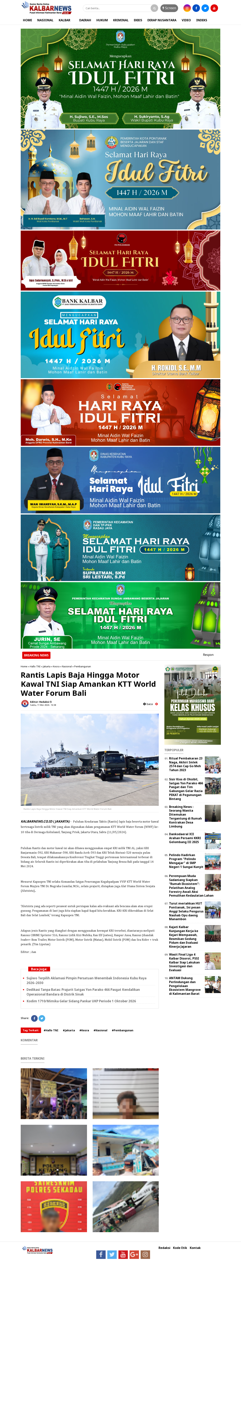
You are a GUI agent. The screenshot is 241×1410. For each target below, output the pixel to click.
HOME (27, 20)
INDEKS (201, 20)
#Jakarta (69, 1030)
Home (24, 666)
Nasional (67, 666)
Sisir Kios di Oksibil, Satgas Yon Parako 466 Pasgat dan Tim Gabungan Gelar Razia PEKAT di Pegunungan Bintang (186, 789)
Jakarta (46, 666)
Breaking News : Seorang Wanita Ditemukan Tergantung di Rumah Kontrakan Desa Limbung (185, 816)
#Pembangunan (122, 1030)
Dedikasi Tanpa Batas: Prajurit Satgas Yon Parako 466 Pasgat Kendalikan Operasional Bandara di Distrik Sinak (83, 991)
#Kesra (84, 1030)
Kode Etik (180, 1248)
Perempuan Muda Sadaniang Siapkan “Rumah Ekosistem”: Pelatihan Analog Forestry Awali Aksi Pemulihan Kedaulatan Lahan (191, 886)
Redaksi (164, 1248)
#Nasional (100, 1030)
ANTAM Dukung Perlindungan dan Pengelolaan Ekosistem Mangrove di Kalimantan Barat (185, 986)
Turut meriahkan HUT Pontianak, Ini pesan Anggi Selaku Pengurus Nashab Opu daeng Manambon (186, 911)
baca (148, 704)
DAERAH (85, 20)
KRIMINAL (121, 20)
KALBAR (64, 20)
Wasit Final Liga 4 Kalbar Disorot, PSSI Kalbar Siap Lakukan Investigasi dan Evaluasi (184, 962)
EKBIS (138, 20)
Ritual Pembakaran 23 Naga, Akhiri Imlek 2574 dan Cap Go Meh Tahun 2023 (185, 764)
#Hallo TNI (51, 1030)
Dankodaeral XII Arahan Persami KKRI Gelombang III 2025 (185, 838)
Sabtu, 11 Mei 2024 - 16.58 (43, 704)
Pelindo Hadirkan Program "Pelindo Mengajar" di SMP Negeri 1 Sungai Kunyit (186, 861)
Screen (169, 8)
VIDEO (186, 20)
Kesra (56, 666)
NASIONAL (45, 20)
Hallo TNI (35, 666)
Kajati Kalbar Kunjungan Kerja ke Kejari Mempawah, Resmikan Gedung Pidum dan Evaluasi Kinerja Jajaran (183, 937)
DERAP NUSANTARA (161, 20)
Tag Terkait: (31, 1030)
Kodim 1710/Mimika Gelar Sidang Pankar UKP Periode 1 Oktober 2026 (81, 1001)
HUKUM (102, 20)
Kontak (195, 1248)
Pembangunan (82, 666)
